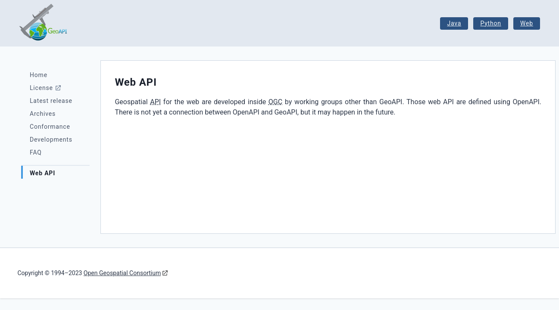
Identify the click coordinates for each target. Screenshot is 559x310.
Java (454, 23)
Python (490, 23)
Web (526, 23)
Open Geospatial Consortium (122, 273)
